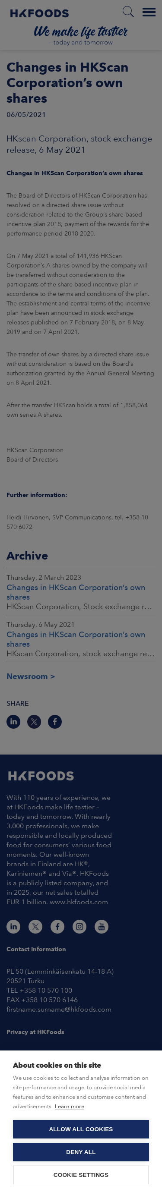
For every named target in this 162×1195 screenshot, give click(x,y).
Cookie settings (81, 1175)
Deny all (80, 1152)
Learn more (69, 1106)
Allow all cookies (81, 1129)
